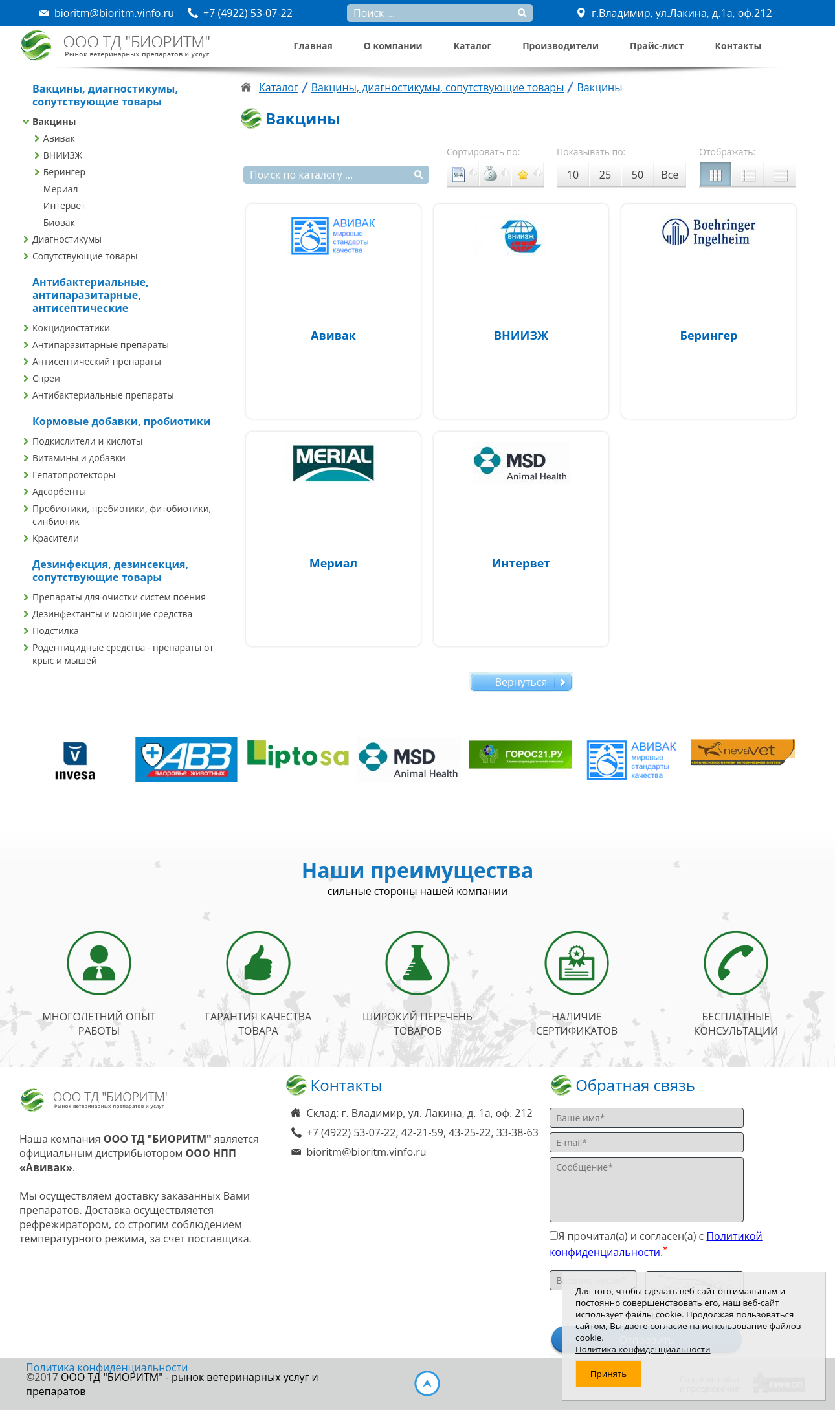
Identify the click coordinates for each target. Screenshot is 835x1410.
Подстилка (55, 630)
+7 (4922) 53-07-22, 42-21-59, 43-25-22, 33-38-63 (423, 1132)
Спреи (46, 378)
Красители (55, 538)
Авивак (59, 138)
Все (670, 175)
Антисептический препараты (96, 361)
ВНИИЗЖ (63, 155)
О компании (393, 45)
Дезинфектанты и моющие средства (112, 614)
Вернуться (521, 682)
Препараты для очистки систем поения (119, 597)
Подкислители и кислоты (87, 441)
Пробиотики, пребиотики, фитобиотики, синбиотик (121, 514)
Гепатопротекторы (73, 474)
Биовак (59, 222)
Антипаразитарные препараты (100, 344)
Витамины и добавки (79, 458)
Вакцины (54, 121)
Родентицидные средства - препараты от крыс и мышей (123, 653)
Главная (313, 45)
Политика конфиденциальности (107, 1367)
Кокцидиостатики (71, 328)
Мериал (60, 188)
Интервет (64, 205)
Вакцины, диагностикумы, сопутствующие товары (437, 87)
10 (573, 175)
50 (637, 175)
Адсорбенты (59, 491)
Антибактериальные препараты (103, 395)
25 (605, 175)
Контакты (738, 45)
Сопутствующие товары (85, 256)
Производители (560, 45)
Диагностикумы (67, 239)
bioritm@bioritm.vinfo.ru (367, 1152)
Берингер (64, 172)
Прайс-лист (657, 45)
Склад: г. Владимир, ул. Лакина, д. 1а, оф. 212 (420, 1113)
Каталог (472, 45)
